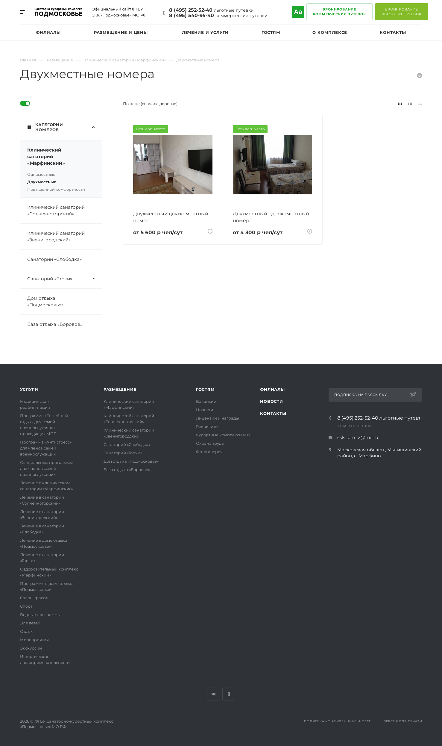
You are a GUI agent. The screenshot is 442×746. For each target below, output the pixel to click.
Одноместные (41, 174)
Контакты (273, 413)
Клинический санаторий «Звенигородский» (64, 236)
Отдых (26, 631)
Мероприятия (34, 639)
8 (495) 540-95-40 (218, 15)
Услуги (29, 389)
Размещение (120, 389)
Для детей (30, 623)
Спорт (26, 606)
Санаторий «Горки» (64, 278)
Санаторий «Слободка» (64, 259)
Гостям (205, 389)
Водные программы (40, 614)
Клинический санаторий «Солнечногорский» (64, 210)
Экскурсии (31, 648)
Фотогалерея (209, 451)
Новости (204, 409)
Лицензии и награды (217, 418)
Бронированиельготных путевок (402, 11)
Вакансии (206, 401)
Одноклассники (228, 694)
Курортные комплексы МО (223, 434)
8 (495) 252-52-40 (211, 10)
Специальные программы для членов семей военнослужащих (46, 468)
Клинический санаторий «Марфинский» (64, 156)
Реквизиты (207, 426)
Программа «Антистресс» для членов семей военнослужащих (46, 448)
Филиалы (272, 389)
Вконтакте (213, 694)
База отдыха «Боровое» (64, 324)
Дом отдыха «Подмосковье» (64, 301)
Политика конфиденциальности (338, 721)
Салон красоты (35, 597)
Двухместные (41, 181)
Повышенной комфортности (56, 189)
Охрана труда (210, 443)
